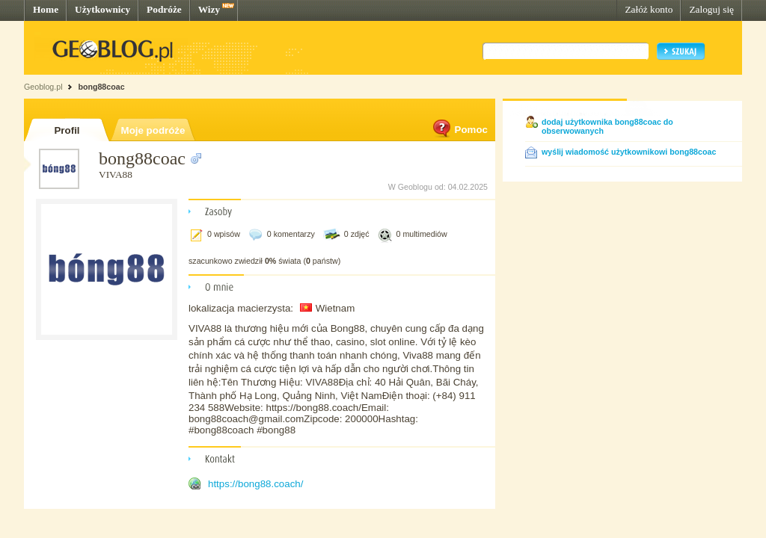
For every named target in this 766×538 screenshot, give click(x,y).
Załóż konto (648, 9)
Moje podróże (153, 130)
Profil (66, 130)
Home (45, 9)
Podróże (164, 9)
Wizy (209, 9)
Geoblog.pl (43, 86)
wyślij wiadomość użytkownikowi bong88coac (629, 151)
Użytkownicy (102, 9)
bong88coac (101, 86)
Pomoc (459, 129)
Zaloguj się (711, 9)
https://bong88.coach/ (255, 483)
